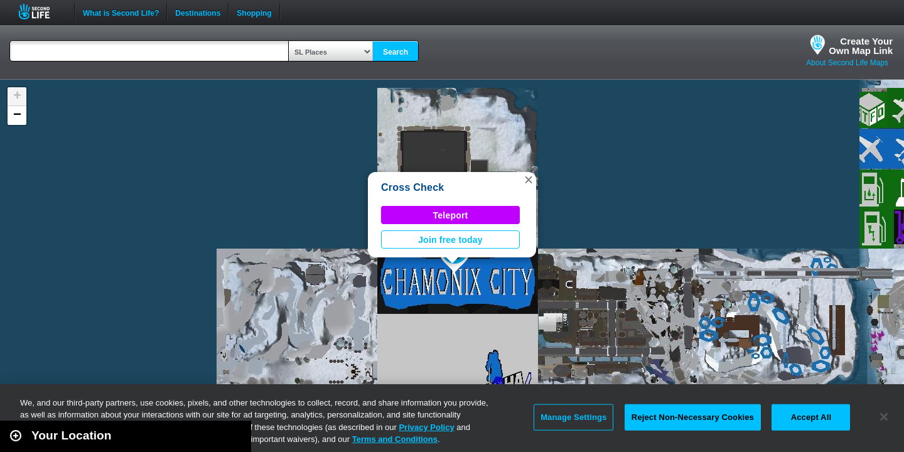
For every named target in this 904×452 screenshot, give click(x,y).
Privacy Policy (426, 427)
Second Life (41, 11)
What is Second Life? (121, 12)
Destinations (197, 12)
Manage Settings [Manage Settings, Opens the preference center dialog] (573, 417)
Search (395, 52)
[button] (528, 179)
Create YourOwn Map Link (861, 46)
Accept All (811, 417)
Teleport (450, 215)
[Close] (884, 417)
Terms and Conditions (395, 439)
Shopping (254, 12)
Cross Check (412, 187)
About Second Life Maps (847, 62)
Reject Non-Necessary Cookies (693, 417)
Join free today (450, 240)
